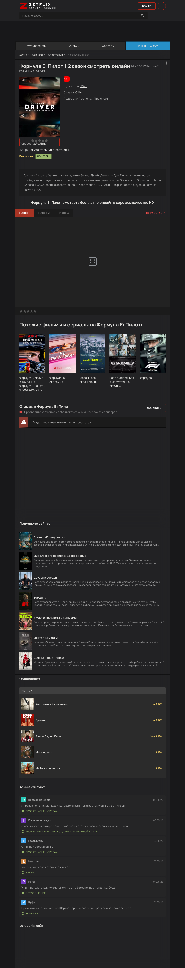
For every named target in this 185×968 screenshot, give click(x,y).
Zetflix (23, 54)
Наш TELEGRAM (147, 46)
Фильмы (74, 46)
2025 (83, 86)
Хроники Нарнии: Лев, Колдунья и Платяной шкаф (59, 831)
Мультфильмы (36, 46)
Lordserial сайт (31, 925)
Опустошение (34, 893)
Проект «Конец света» (39, 811)
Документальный (40, 150)
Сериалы (108, 46)
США (78, 92)
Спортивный (55, 54)
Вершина (30, 913)
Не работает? (156, 213)
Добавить (154, 408)
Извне (28, 872)
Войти (146, 6)
